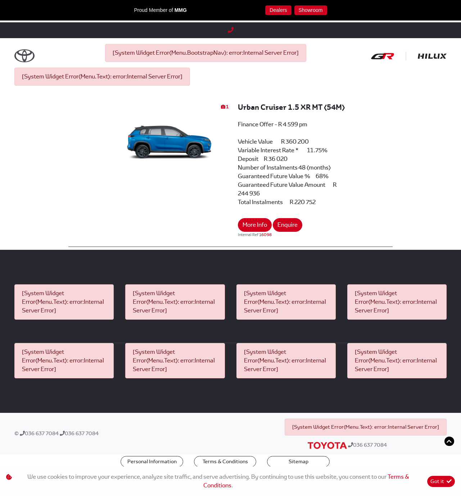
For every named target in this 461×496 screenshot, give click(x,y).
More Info (255, 225)
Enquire (287, 225)
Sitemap (298, 461)
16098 (265, 234)
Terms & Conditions (225, 461)
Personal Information (152, 461)
